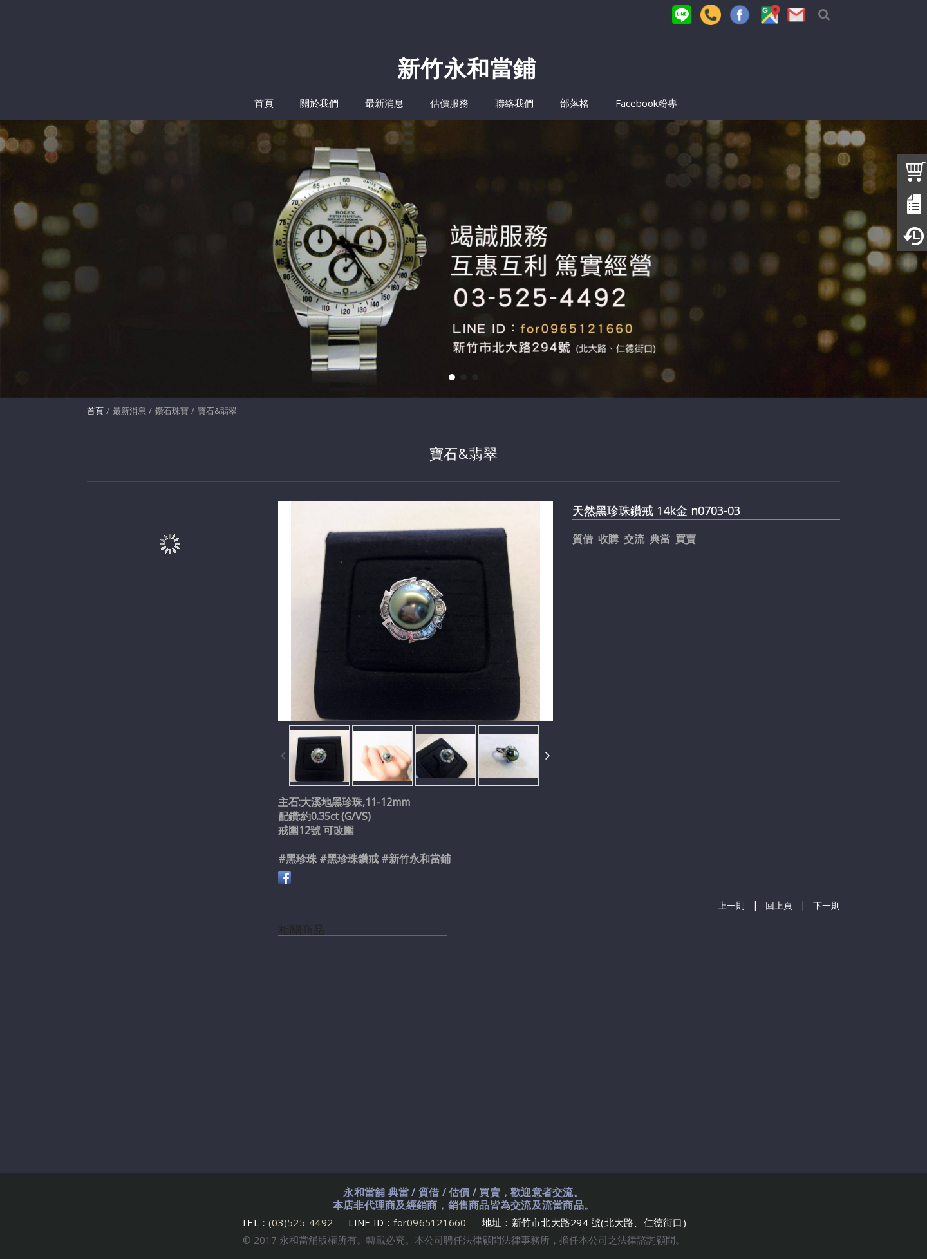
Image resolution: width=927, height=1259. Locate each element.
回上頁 (778, 906)
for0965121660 (429, 1222)
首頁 (95, 410)
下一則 (826, 906)
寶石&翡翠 (217, 410)
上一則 (731, 906)
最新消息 (129, 410)
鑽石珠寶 (172, 410)
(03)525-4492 (301, 1222)
